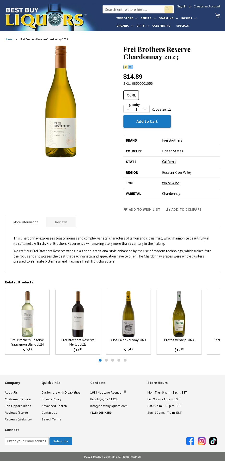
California (169, 161)
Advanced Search (54, 406)
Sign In (182, 6)
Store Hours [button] (157, 382)
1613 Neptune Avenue (108, 392)
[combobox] (137, 8)
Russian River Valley (177, 172)
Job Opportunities (18, 406)
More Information (25, 222)
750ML (131, 95)
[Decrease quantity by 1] (128, 109)
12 (169, 109)
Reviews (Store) (16, 412)
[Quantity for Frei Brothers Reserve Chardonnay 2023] (136, 110)
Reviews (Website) (18, 419)
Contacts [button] (97, 382)
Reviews (61, 222)
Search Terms (51, 419)
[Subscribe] (60, 441)
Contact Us (49, 412)
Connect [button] (12, 429)
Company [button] (12, 382)
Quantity (134, 104)
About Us (11, 392)
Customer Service (18, 399)
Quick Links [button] (51, 382)
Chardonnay (171, 193)
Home (8, 39)
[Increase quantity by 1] (145, 109)
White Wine (170, 183)
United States (172, 151)
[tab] (26, 222)
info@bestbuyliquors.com (109, 406)
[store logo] (53, 17)
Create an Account (207, 6)
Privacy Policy (51, 399)
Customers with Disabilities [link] (61, 392)
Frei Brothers (172, 140)
